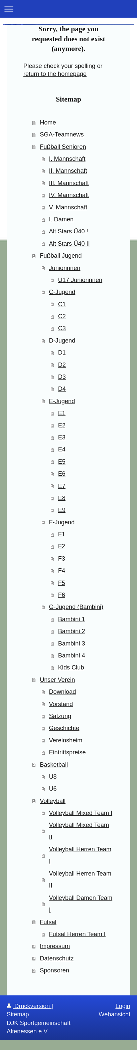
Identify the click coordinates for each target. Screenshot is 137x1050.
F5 (61, 583)
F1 (61, 534)
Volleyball (52, 801)
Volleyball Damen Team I (80, 904)
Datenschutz (57, 958)
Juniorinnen (64, 268)
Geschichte (64, 728)
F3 (61, 558)
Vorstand (61, 704)
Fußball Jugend (61, 255)
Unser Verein (57, 679)
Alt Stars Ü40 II (69, 243)
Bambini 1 (71, 619)
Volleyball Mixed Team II (79, 831)
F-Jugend (62, 522)
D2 (62, 365)
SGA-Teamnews (62, 134)
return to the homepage (55, 74)
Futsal (48, 922)
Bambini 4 (71, 655)
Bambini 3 (71, 643)
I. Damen (61, 219)
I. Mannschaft (67, 158)
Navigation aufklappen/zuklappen (68, 9)
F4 (61, 570)
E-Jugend (62, 401)
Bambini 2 (71, 631)
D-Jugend (62, 340)
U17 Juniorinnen (80, 280)
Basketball (54, 764)
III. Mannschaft (69, 183)
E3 (61, 437)
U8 (52, 776)
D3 (62, 377)
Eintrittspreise (67, 752)
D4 (62, 389)
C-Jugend (62, 292)
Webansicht (114, 1014)
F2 (61, 546)
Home (48, 122)
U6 (52, 788)
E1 (61, 413)
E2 (61, 425)
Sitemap (18, 1014)
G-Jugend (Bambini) (76, 607)
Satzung (60, 716)
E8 (61, 498)
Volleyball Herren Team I (80, 855)
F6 (61, 595)
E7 (61, 486)
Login (122, 1006)
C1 (62, 304)
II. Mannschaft (68, 170)
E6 (61, 473)
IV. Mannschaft (69, 195)
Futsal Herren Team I (77, 934)
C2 (62, 316)
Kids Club (71, 667)
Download (62, 691)
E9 (61, 510)
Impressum (55, 946)
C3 (62, 328)
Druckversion (29, 1006)
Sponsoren (54, 970)
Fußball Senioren (63, 146)
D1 (62, 352)
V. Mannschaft (68, 207)
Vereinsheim (65, 740)
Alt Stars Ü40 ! (68, 231)
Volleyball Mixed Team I (80, 813)
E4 (61, 449)
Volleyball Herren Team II (80, 879)
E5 (61, 461)
